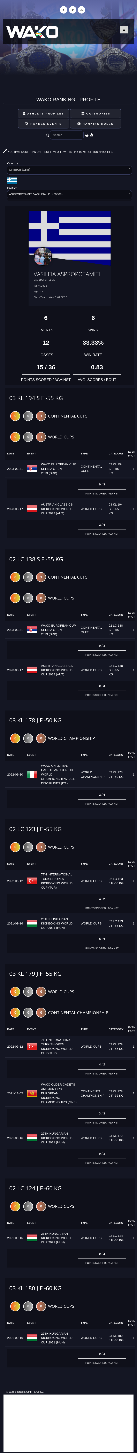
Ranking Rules (95, 123)
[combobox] (69, 171)
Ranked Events (43, 123)
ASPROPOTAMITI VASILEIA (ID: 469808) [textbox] (35, 194)
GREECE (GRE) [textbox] (19, 169)
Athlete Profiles (43, 113)
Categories (96, 113)
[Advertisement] (68, 1423)
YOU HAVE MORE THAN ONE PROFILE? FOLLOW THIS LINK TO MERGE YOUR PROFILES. (58, 152)
